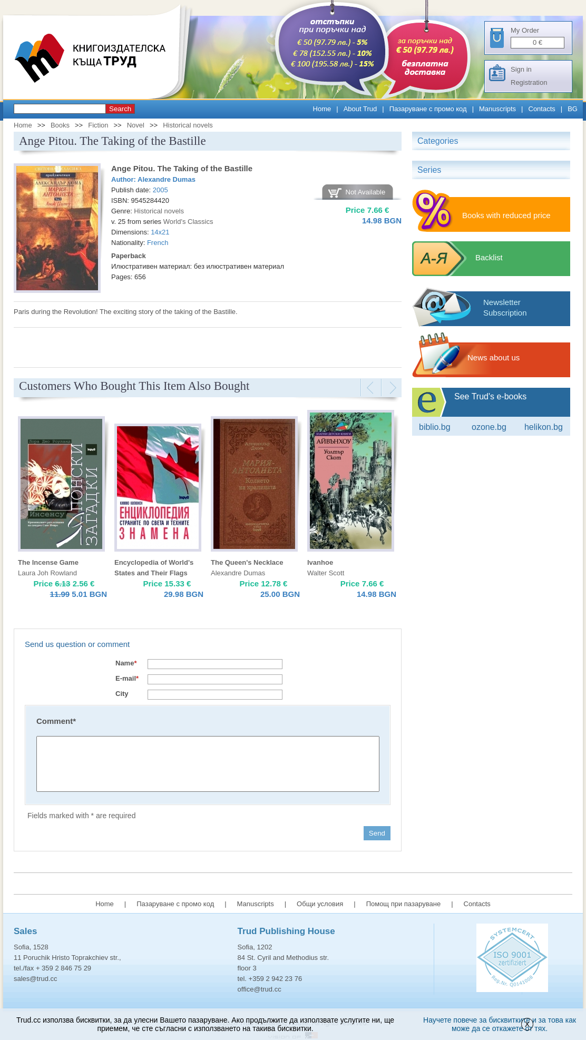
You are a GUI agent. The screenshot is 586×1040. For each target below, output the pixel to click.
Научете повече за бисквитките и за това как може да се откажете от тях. (499, 1024)
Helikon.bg (543, 427)
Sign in (521, 69)
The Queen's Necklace (247, 562)
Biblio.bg (435, 427)
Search (120, 109)
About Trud (360, 109)
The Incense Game (48, 562)
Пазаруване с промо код (428, 109)
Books (60, 125)
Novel (135, 125)
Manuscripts (497, 109)
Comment (56, 721)
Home (322, 109)
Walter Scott (325, 573)
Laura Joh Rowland (47, 573)
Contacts (542, 109)
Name (125, 663)
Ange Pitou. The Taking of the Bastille (181, 168)
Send (377, 833)
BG (573, 109)
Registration (529, 82)
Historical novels (188, 125)
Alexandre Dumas (167, 179)
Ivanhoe (320, 562)
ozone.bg (489, 427)
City (122, 694)
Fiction (98, 125)
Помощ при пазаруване (403, 904)
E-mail (127, 678)
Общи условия (320, 904)
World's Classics (188, 221)
